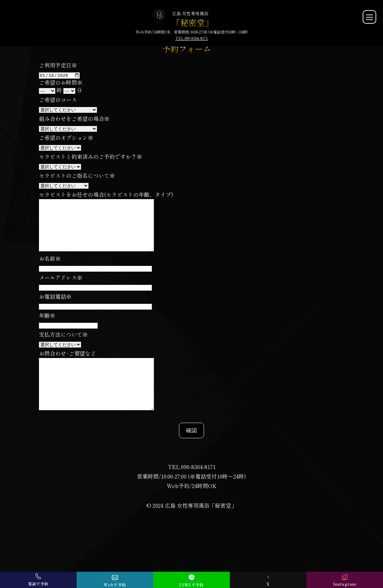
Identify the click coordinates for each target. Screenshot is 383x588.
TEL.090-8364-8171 (191, 38)
